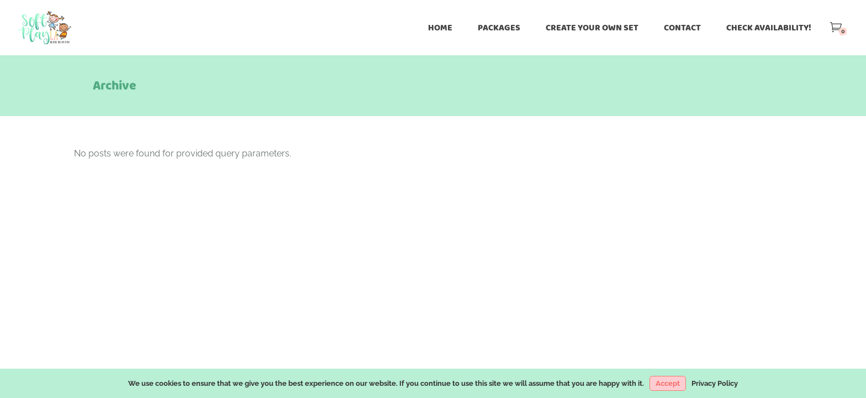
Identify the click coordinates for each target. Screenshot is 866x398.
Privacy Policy (714, 383)
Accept (668, 383)
